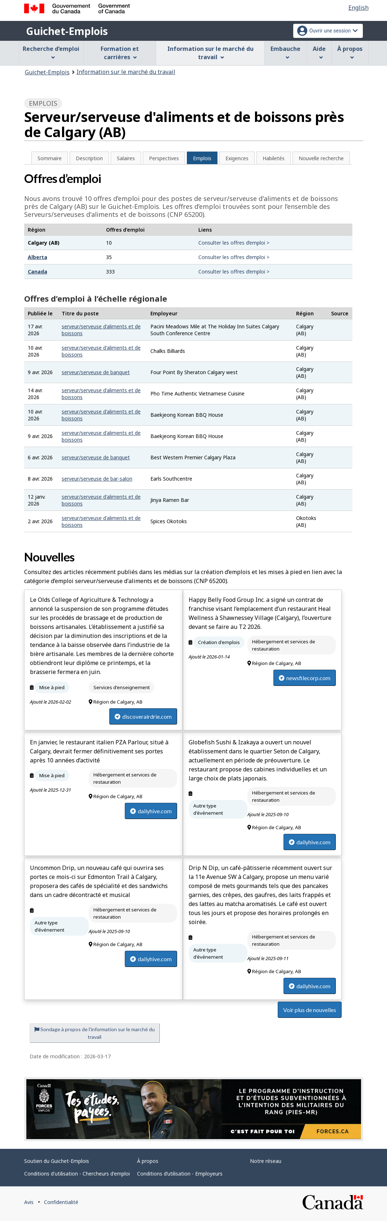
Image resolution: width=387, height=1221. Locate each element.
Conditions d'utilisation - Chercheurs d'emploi (77, 1173)
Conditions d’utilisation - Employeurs (180, 1173)
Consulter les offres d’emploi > (233, 242)
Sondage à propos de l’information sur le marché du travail (94, 1033)
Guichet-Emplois (67, 31)
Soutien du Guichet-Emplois (56, 1160)
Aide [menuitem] (319, 52)
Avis (29, 1202)
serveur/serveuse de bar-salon (97, 478)
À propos (147, 1160)
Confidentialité (61, 1202)
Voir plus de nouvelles (309, 1009)
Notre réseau (265, 1160)
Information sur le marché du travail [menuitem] (210, 53)
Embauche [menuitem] (285, 52)
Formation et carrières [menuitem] (120, 53)
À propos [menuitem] (349, 52)
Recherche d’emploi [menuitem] (51, 52)
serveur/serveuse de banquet (96, 372)
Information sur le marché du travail (125, 72)
